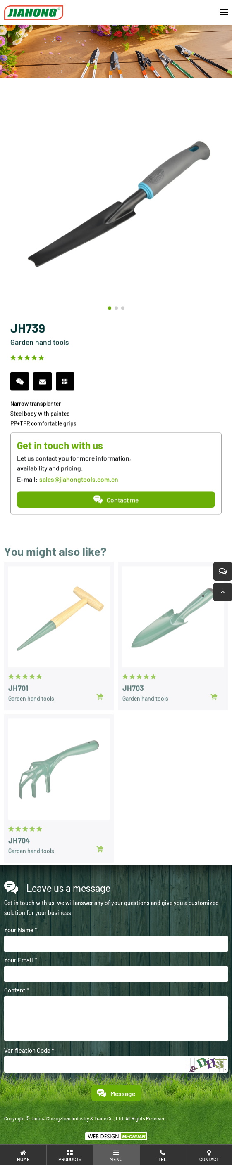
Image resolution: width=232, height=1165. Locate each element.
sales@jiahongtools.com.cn (78, 480)
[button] (109, 309)
